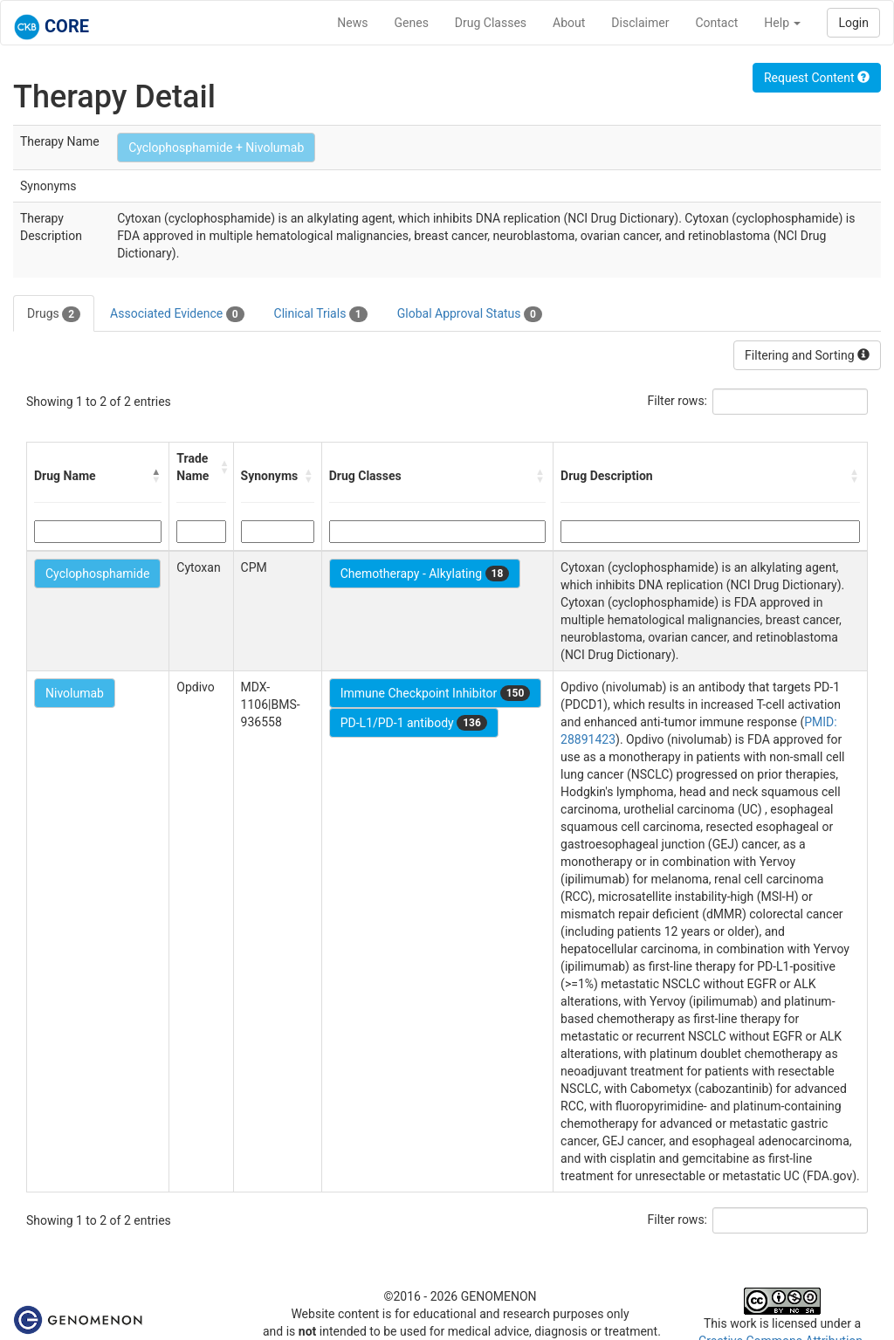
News (352, 23)
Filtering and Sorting (807, 355)
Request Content (817, 78)
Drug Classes (490, 23)
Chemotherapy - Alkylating (425, 573)
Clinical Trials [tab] (321, 314)
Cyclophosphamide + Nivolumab (216, 148)
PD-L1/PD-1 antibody (413, 723)
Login (853, 23)
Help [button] (782, 23)
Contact (716, 23)
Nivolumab (74, 693)
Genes (412, 23)
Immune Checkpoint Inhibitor (435, 693)
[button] (156, 475)
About (569, 23)
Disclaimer (640, 23)
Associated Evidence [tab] (177, 314)
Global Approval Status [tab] (469, 314)
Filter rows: (678, 401)
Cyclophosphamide (97, 574)
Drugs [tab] (53, 314)
